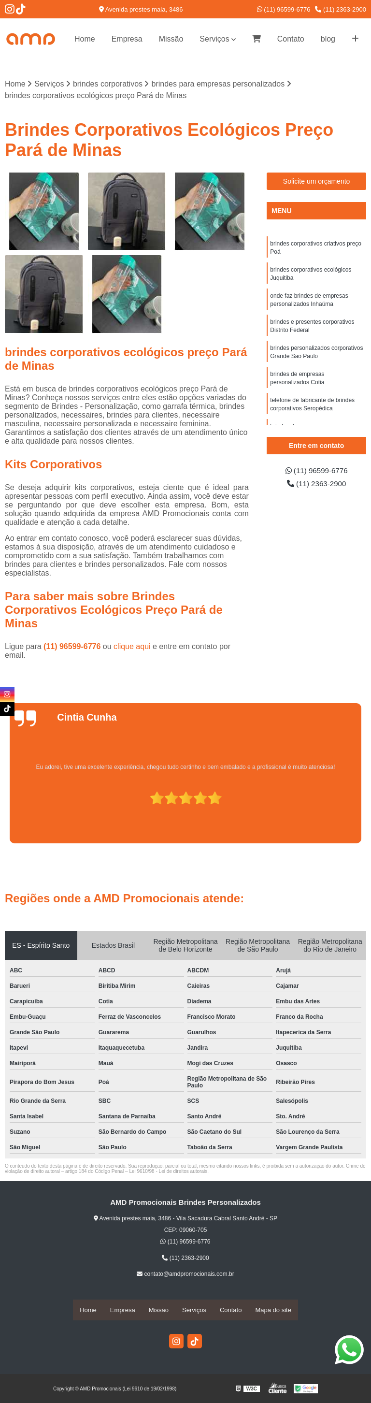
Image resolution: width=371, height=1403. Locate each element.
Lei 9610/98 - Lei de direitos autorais (168, 1171)
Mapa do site (273, 1310)
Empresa (127, 39)
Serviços (214, 39)
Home (84, 39)
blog (328, 39)
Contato (290, 39)
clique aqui (132, 647)
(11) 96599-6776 (284, 9)
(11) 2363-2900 (340, 9)
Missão (171, 39)
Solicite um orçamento (316, 181)
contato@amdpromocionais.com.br (185, 1274)
